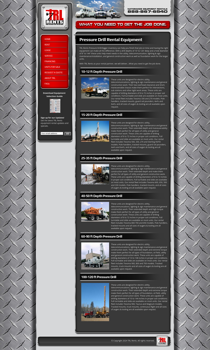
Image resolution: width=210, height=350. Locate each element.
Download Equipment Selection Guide (56, 96)
